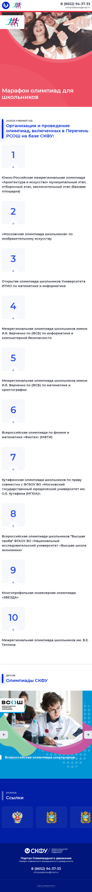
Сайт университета (46, 885)
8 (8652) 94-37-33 (75, 4)
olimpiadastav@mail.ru (78, 7)
